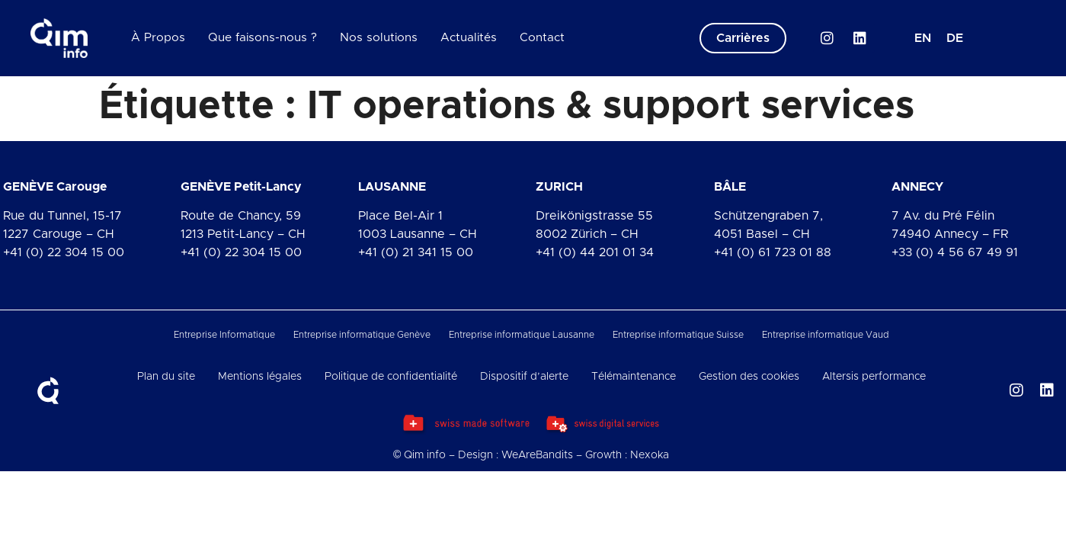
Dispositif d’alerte (524, 376)
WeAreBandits (537, 455)
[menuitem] (923, 38)
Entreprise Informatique (224, 334)
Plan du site (166, 376)
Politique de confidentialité (391, 376)
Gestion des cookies (749, 376)
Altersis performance (874, 376)
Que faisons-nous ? (262, 37)
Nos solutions (379, 37)
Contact (542, 37)
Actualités (468, 37)
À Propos (158, 37)
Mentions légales (260, 376)
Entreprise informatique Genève (362, 334)
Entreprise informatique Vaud (825, 334)
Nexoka (649, 455)
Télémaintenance (633, 376)
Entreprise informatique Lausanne (521, 334)
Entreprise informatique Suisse (678, 334)
